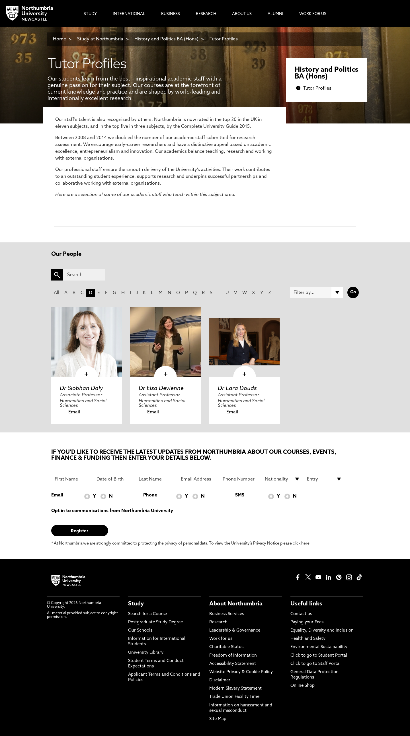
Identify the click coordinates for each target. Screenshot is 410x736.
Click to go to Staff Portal (315, 664)
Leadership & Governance (234, 630)
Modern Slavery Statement (235, 688)
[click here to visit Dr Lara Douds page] (244, 342)
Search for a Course (147, 614)
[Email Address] (198, 479)
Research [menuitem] (206, 14)
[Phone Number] (240, 479)
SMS (239, 495)
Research (218, 622)
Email (74, 412)
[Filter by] (316, 292)
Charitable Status (226, 647)
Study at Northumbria (100, 39)
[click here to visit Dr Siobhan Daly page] (86, 342)
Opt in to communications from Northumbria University (112, 511)
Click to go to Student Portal (318, 655)
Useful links (306, 604)
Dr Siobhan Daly (81, 388)
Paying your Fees (306, 622)
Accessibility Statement (232, 664)
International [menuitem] (129, 14)
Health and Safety (307, 639)
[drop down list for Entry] (324, 479)
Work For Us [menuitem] (312, 14)
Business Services (226, 614)
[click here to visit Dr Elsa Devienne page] (165, 342)
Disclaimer (219, 680)
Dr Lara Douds (237, 388)
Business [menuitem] (170, 14)
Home (59, 39)
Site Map (217, 719)
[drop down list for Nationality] (282, 479)
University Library (145, 653)
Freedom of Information (233, 655)
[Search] (84, 275)
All (56, 293)
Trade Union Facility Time (234, 697)
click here (301, 543)
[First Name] (72, 479)
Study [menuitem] (90, 14)
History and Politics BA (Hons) (167, 39)
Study (136, 604)
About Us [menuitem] (242, 14)
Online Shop (302, 686)
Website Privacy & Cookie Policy (241, 672)
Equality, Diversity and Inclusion (322, 630)
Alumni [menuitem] (275, 14)
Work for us (220, 639)
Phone (150, 495)
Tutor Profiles (224, 39)
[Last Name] (156, 479)
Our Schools (140, 630)
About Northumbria (236, 604)
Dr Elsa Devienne (161, 388)
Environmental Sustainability (318, 647)
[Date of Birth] (114, 479)
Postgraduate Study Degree (155, 622)
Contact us (301, 614)
